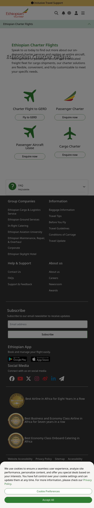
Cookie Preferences (48, 491)
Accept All (48, 500)
